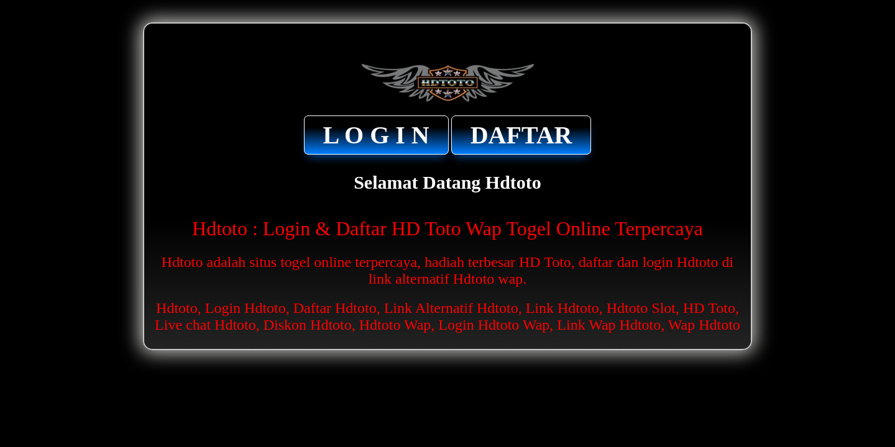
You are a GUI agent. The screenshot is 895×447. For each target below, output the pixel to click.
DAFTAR (521, 135)
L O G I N (376, 135)
